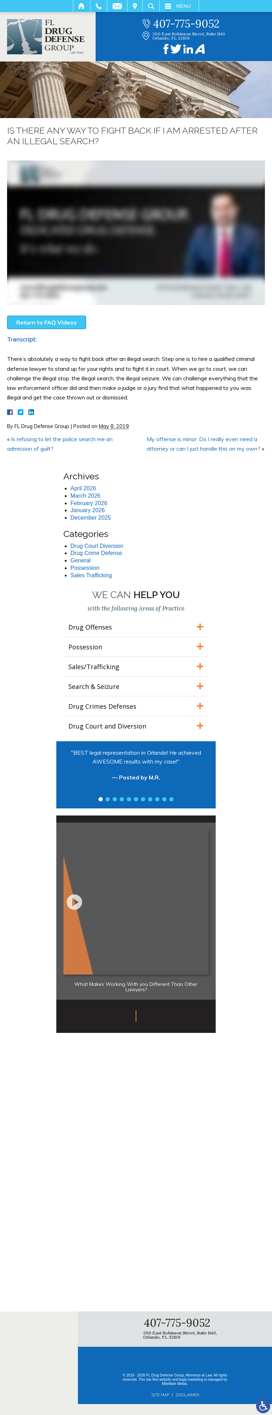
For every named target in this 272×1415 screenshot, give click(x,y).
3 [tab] (115, 799)
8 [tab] (150, 799)
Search (151, 6)
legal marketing (191, 1379)
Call (98, 6)
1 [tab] (100, 799)
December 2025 (90, 518)
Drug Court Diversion (96, 546)
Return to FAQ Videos (46, 322)
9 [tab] (157, 799)
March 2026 (85, 496)
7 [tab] (143, 799)
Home (81, 6)
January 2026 (87, 510)
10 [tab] (164, 799)
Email (117, 6)
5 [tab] (129, 799)
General (80, 560)
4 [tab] (122, 799)
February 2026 (88, 503)
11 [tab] (171, 799)
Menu (183, 6)
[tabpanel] (136, 768)
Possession (85, 568)
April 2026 (83, 488)
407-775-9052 (186, 23)
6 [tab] (136, 799)
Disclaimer (187, 1395)
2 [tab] (108, 799)
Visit (135, 6)
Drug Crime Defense (96, 553)
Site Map (160, 1395)
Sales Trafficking (91, 575)
